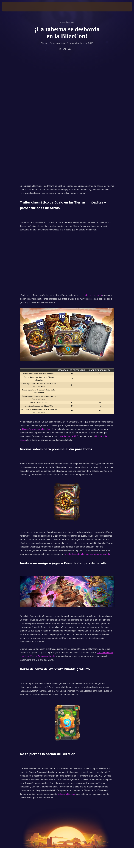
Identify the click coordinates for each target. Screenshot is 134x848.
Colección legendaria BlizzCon (36, 306)
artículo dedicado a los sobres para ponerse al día (87, 431)
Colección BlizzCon (66, 671)
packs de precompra (92, 172)
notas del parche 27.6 (68, 314)
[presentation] (10, 6)
